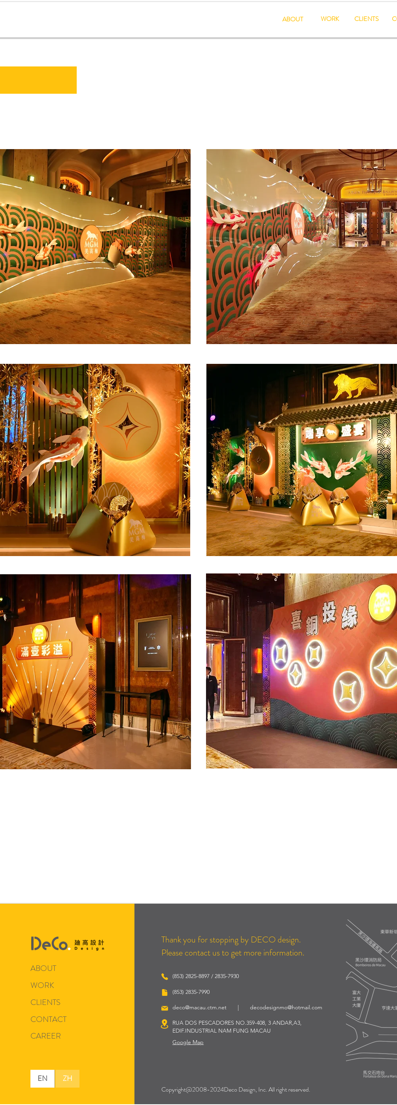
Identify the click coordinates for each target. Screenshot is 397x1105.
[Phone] (164, 976)
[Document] (164, 992)
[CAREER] (45, 1036)
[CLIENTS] (366, 19)
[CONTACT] (52, 1019)
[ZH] (67, 1079)
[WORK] (329, 19)
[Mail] (164, 1008)
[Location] (164, 1024)
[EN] (42, 1079)
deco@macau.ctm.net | (211, 1007)
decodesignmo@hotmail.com (286, 1007)
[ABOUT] (292, 20)
